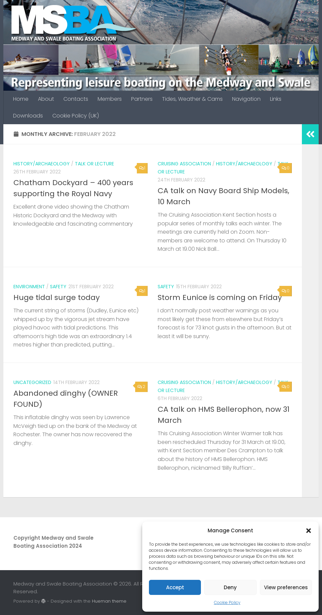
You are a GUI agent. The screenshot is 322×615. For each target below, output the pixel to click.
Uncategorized (32, 382)
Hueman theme (109, 601)
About (46, 99)
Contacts (75, 99)
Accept (175, 587)
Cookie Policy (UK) (75, 116)
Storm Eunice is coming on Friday (220, 297)
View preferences (286, 587)
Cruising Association (184, 163)
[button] (308, 530)
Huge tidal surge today (56, 297)
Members (110, 99)
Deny (230, 587)
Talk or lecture (94, 163)
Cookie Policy (227, 602)
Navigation (246, 99)
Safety (58, 286)
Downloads (28, 116)
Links (275, 99)
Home (21, 99)
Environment (29, 286)
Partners (142, 99)
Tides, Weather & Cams (192, 99)
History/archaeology (41, 163)
